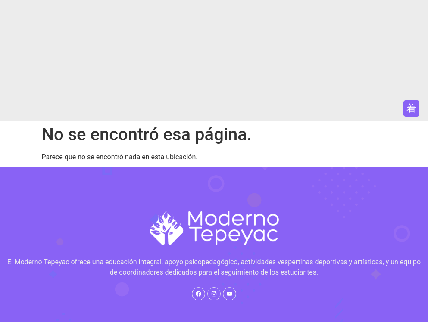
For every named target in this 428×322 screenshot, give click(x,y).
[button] (411, 108)
